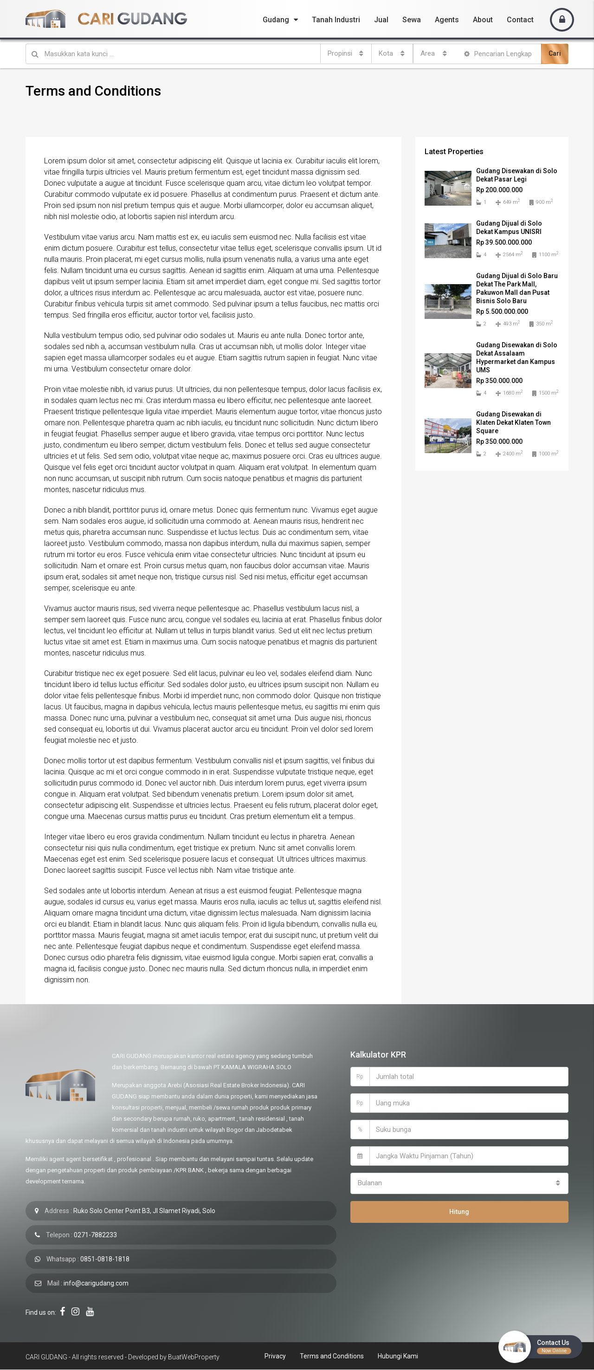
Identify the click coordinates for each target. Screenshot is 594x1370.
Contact (520, 19)
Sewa (411, 19)
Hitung (459, 1209)
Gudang (276, 19)
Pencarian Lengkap (498, 54)
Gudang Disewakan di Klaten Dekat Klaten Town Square (513, 422)
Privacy (275, 1356)
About (483, 19)
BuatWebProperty (194, 1357)
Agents (447, 19)
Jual (381, 19)
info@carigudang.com (96, 1283)
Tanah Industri (336, 19)
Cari (555, 53)
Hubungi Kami (398, 1356)
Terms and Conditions (332, 1356)
